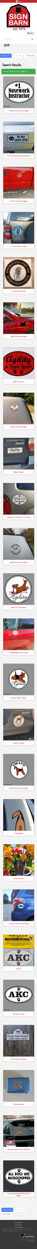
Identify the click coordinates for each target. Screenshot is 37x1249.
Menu (30, 33)
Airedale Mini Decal (19, 878)
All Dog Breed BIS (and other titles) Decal (19, 1149)
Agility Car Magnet (18, 472)
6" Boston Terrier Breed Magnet (18, 201)
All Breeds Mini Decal (18, 1104)
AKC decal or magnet (18, 1014)
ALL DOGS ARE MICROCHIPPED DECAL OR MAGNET (18, 1195)
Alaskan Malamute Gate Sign (18, 1059)
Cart (18, 1)
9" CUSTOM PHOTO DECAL (19, 291)
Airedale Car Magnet (18, 743)
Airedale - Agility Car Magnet (18, 698)
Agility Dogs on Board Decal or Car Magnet (18, 517)
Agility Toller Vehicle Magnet (18, 607)
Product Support (18, 1227)
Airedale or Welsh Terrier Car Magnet (19, 924)
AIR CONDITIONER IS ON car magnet (18, 653)
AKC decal (18, 969)
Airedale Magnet (18, 833)
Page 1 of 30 (5, 56)
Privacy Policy (18, 1225)
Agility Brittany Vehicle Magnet (19, 427)
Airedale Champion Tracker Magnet (18, 788)
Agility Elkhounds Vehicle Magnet (19, 562)
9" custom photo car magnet (19, 246)
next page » (30, 56)
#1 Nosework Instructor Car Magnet (18, 111)
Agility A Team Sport (18, 382)
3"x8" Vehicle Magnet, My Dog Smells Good (18, 156)
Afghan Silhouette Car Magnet (19, 336)
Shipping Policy (18, 1222)
